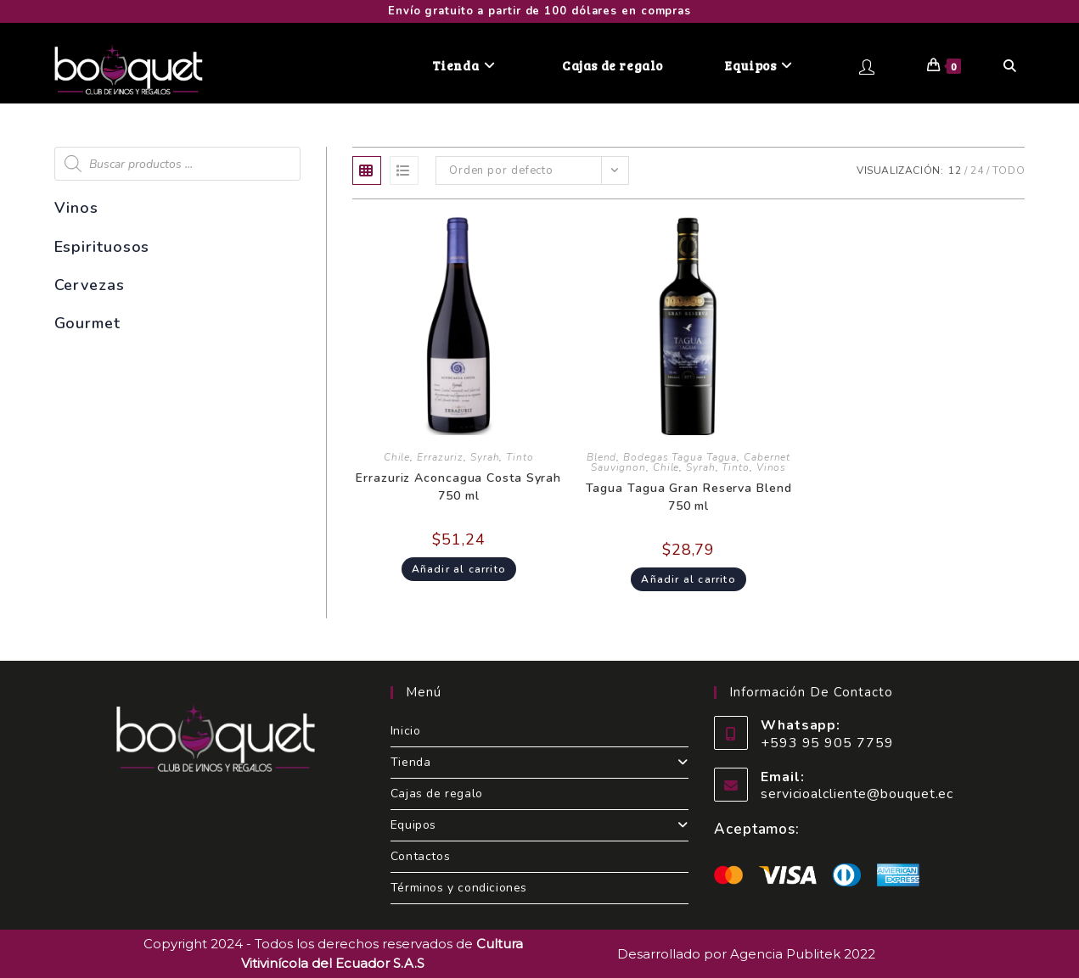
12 (955, 170)
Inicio (406, 731)
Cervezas (89, 285)
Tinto (520, 457)
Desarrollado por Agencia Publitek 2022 (746, 954)
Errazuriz (440, 457)
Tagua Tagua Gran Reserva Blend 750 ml (689, 497)
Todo (1009, 170)
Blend (602, 457)
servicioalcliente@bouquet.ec (857, 794)
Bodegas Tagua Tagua (680, 457)
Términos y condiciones (459, 888)
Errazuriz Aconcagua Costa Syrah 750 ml (458, 487)
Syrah (485, 457)
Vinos (771, 467)
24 (977, 170)
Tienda (539, 762)
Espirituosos (102, 247)
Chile (397, 457)
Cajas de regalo (437, 793)
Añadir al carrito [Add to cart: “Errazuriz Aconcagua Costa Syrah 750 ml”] (459, 569)
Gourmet (87, 323)
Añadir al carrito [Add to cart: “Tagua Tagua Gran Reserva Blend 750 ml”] (688, 579)
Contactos (420, 856)
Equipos (539, 825)
